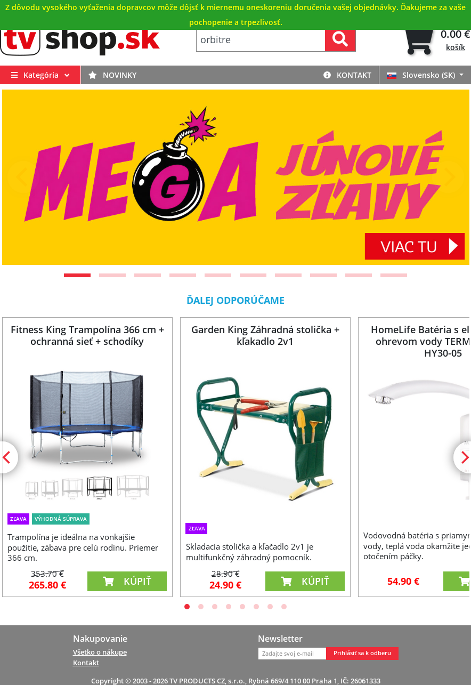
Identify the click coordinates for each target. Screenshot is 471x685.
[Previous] (23, 177)
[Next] (448, 177)
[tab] (435, 39)
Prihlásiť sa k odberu (362, 653)
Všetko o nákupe (100, 652)
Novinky (112, 75)
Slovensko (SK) (422, 75)
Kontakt (347, 75)
